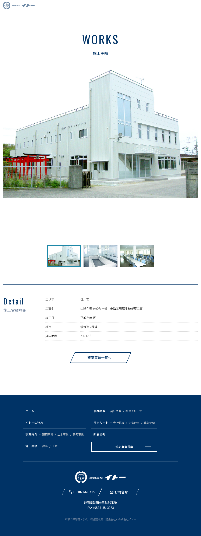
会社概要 (99, 411)
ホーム (29, 411)
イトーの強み (34, 422)
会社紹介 (118, 423)
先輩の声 (134, 423)
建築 (45, 446)
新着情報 (99, 434)
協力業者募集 (124, 447)
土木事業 (62, 434)
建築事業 (47, 434)
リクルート (101, 422)
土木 (54, 446)
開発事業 (78, 434)
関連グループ (134, 411)
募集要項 (149, 423)
